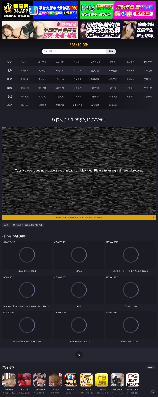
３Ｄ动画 (77, 70)
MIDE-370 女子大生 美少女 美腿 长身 (27, 225)
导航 (9, 105)
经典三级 (113, 79)
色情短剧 (113, 105)
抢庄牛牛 (148, 62)
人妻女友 (60, 96)
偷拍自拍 (42, 79)
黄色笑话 (130, 96)
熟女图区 (130, 87)
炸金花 (113, 62)
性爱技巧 (148, 96)
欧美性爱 (77, 79)
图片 (9, 87)
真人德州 (42, 62)
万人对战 (60, 62)
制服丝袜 (95, 79)
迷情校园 (95, 96)
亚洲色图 (42, 87)
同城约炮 (25, 105)
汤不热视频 (77, 105)
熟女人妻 (95, 70)
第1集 (6, 225)
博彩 (9, 62)
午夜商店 (42, 105)
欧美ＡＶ (60, 70)
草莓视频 (60, 105)
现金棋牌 (130, 62)
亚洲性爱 (25, 79)
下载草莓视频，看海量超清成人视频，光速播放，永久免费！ (105, 217)
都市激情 (25, 96)
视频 (9, 70)
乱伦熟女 (130, 79)
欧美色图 (60, 87)
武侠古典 (77, 96)
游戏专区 (77, 62)
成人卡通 (60, 79)
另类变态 (148, 79)
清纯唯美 (113, 87)
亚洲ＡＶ (25, 70)
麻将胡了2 (95, 62)
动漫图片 (77, 87)
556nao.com (79, 45)
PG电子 (24, 62)
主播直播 (130, 70)
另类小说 (113, 96)
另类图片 (148, 87)
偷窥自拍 (25, 87)
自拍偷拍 (42, 70)
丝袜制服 (113, 70)
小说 (9, 96)
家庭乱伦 (42, 96)
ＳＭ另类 (148, 70)
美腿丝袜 (95, 87)
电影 (9, 79)
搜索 (111, 51)
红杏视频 (95, 105)
